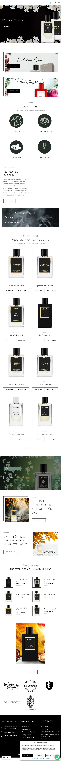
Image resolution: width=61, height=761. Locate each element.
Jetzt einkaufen (14, 65)
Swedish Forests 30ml (16, 385)
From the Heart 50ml (16, 435)
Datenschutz (42, 758)
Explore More (30, 449)
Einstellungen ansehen (52, 755)
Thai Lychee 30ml (50, 611)
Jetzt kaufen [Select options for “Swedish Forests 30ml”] (9, 390)
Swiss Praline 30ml (16, 336)
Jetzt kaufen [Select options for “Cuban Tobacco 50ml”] (38, 340)
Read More (8, 26)
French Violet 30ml (50, 597)
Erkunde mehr (10, 201)
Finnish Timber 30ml (22, 597)
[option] (30, 24)
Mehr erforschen (39, 522)
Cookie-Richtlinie (34, 758)
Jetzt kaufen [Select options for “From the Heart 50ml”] (9, 439)
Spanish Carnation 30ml (44, 286)
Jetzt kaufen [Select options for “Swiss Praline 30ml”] (9, 340)
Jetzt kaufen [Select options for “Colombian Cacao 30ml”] (9, 291)
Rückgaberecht (26, 738)
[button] (58, 742)
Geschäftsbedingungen (29, 735)
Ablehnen (39, 755)
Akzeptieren (27, 755)
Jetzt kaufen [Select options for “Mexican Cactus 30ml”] (38, 390)
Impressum (48, 758)
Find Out (50, 218)
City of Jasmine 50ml (45, 435)
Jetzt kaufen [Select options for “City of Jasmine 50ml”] (38, 439)
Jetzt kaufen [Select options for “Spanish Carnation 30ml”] (38, 291)
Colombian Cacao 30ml (16, 286)
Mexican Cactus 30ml (44, 385)
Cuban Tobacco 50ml (44, 336)
